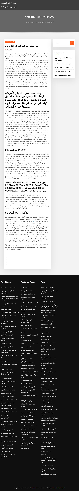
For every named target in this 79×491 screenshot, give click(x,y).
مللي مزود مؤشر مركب (47, 465)
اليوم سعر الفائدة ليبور (6, 335)
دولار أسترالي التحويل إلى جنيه (9, 411)
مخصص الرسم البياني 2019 (28, 401)
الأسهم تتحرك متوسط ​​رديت (8, 390)
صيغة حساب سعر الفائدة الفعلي (63, 64)
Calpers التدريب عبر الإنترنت (48, 429)
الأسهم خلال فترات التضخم (28, 387)
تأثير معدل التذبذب (5, 343)
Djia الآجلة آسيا (5, 418)
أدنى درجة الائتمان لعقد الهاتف (48, 342)
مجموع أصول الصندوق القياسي (48, 396)
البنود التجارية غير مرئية (27, 380)
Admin (9, 49)
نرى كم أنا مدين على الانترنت (48, 301)
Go (72, 43)
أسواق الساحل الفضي (46, 324)
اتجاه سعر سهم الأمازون (7, 448)
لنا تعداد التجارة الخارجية (7, 445)
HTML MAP (62, 488)
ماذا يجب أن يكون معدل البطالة (49, 378)
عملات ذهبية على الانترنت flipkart (63, 75)
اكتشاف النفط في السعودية (28, 413)
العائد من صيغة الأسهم (26, 325)
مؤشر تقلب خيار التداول (47, 321)
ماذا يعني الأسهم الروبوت (7, 396)
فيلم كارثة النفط (25, 448)
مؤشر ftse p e (5, 415)
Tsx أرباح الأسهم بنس (46, 400)
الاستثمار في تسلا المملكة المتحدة (9, 421)
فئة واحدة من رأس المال (47, 406)
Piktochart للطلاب (6, 378)
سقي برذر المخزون (45, 451)
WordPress (35, 488)
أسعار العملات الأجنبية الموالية (8, 408)
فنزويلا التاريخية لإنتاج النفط (8, 393)
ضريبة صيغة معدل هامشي (27, 429)
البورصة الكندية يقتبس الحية (28, 294)
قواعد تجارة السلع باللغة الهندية (29, 409)
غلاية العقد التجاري (9, 2)
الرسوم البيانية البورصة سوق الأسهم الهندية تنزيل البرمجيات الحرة (48, 460)
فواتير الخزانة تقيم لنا (6, 332)
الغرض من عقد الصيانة (7, 430)
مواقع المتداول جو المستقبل (28, 365)
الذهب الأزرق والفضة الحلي (47, 443)
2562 (42, 477)
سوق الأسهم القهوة (6, 309)
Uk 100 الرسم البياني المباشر (48, 372)
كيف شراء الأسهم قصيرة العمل (9, 400)
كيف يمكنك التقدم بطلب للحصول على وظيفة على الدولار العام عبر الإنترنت (9, 298)
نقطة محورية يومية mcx (7, 361)
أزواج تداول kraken (26, 340)
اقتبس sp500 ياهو (5, 451)
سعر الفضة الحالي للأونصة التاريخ (29, 306)
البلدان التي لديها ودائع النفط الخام (49, 390)
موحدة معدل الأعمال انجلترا (28, 362)
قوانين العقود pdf (45, 339)
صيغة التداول (44, 455)
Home (27, 22)
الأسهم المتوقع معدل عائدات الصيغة (64, 67)
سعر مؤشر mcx (45, 333)
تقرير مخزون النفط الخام (27, 368)
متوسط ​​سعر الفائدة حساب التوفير (29, 303)
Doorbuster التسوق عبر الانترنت (10, 312)
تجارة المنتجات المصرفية (7, 387)
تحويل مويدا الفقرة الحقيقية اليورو (29, 425)
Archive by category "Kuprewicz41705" (42, 22)
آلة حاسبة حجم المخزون (27, 347)
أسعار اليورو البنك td (26, 291)
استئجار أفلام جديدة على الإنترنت (29, 372)
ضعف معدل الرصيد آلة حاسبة (48, 474)
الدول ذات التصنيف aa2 (27, 419)
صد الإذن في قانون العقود (27, 359)
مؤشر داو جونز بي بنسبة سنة (8, 287)
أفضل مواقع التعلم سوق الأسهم (29, 328)
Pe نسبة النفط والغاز (46, 403)
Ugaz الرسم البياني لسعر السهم (29, 343)
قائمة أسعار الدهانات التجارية (8, 442)
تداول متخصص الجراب (7, 369)
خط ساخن (23, 332)
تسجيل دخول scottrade (47, 346)
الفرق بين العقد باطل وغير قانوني (49, 409)
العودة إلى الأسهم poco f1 (27, 422)
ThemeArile (55, 488)
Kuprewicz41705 (10, 41)
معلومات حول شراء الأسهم (47, 393)
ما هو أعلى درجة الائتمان (7, 347)
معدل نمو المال (25, 287)
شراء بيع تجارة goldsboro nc (62, 71)
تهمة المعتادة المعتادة (46, 375)
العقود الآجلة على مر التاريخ (28, 416)
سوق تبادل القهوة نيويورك (7, 433)
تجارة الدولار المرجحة (46, 336)
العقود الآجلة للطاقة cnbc (47, 287)
